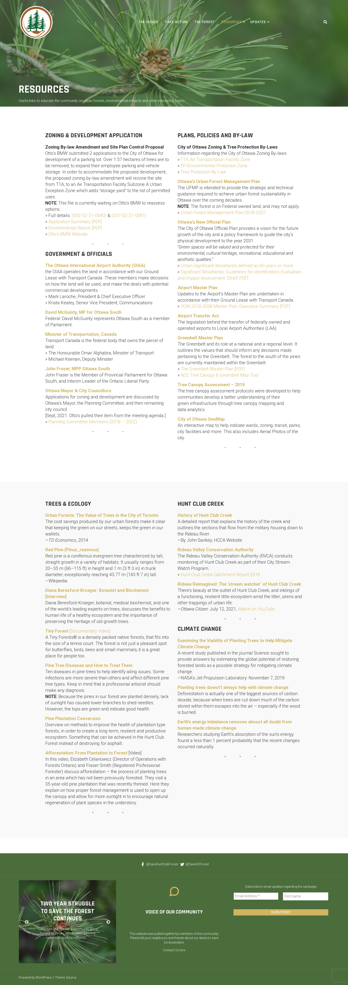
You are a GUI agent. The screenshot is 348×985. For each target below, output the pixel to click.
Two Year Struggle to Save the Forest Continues (67, 911)
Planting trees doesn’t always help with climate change (233, 687)
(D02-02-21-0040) (89, 215)
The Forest (204, 22)
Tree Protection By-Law (203, 172)
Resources (231, 22)
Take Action (176, 22)
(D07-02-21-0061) (128, 215)
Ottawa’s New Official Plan (204, 222)
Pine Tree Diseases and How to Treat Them (88, 665)
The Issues (148, 22)
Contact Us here (174, 950)
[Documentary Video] (77, 631)
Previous (26, 922)
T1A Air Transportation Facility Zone (215, 159)
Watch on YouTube (256, 609)
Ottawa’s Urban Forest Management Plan (219, 181)
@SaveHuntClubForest (158, 864)
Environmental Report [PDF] (75, 228)
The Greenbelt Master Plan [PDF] (213, 369)
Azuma (71, 977)
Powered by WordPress (35, 977)
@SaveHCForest (194, 864)
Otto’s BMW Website (68, 234)
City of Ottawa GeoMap (201, 419)
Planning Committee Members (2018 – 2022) (92, 421)
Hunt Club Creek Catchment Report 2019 (220, 574)
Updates (258, 22)
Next (108, 922)
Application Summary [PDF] (75, 221)
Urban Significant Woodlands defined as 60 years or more (237, 265)
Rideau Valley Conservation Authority (215, 549)
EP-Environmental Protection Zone (214, 165)
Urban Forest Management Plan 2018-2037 (223, 212)
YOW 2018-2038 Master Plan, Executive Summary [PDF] (235, 306)
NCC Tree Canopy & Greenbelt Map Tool (220, 375)
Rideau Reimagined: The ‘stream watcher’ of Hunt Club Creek (239, 584)
